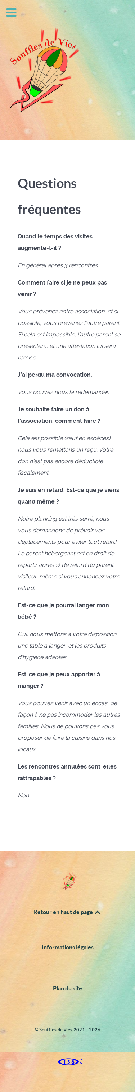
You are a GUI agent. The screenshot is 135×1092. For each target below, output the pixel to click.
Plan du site (67, 988)
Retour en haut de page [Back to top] (68, 912)
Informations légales (68, 947)
